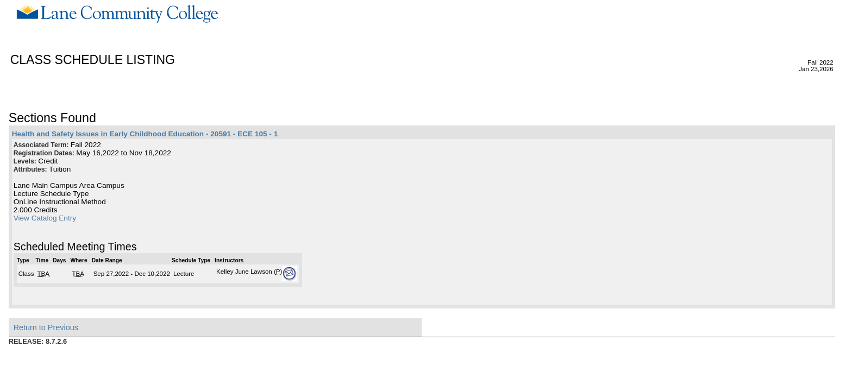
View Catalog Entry (45, 218)
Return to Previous (46, 327)
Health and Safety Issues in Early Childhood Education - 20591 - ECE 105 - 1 (145, 134)
